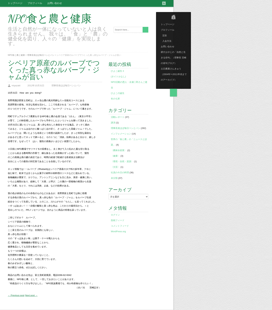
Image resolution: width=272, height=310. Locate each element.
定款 (164, 35)
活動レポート (117, 117)
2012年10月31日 (36, 85)
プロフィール (35, 3)
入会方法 (166, 41)
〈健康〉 (115, 156)
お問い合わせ (54, 3)
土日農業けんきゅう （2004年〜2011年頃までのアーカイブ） (174, 74)
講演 (113, 122)
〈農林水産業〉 (119, 150)
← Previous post (16, 295)
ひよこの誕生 (117, 93)
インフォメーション (121, 133)
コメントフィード (120, 226)
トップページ (15, 3)
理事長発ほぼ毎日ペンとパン (40, 55)
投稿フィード (117, 220)
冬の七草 (115, 98)
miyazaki (16, 85)
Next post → (31, 295)
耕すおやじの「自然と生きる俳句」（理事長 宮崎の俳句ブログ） (173, 57)
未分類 (114, 178)
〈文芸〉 (115, 167)
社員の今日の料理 (120, 172)
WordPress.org (118, 231)
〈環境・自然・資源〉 (122, 161)
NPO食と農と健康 (50, 18)
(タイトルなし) (118, 76)
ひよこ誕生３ (117, 71)
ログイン (115, 214)
